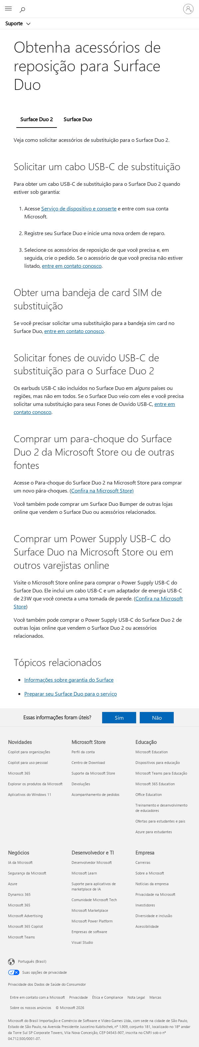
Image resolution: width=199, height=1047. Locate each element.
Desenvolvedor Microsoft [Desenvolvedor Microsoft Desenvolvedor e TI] (92, 862)
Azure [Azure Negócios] (12, 883)
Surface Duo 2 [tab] (36, 119)
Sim (119, 717)
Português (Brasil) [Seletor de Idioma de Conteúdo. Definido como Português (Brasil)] (32, 961)
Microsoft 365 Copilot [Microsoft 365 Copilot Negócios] (25, 926)
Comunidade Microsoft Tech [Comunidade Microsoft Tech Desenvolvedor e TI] (94, 899)
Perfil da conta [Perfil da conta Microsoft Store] (83, 751)
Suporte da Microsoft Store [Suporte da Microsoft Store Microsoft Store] (93, 773)
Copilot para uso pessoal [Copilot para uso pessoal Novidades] (28, 762)
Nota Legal (136, 997)
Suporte (14, 23)
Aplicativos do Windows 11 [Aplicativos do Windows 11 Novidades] (29, 794)
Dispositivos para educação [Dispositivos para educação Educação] (157, 762)
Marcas (155, 997)
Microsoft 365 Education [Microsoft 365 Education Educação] (155, 783)
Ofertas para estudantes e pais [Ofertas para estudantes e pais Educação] (160, 821)
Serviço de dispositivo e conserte (78, 208)
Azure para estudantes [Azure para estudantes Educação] (153, 831)
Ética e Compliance (107, 997)
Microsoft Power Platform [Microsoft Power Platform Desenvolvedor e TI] (92, 920)
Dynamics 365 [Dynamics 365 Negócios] (19, 894)
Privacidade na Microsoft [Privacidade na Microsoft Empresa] (155, 894)
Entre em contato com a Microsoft (37, 997)
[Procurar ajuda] (23, 8)
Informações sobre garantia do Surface (68, 679)
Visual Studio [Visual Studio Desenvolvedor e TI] (82, 942)
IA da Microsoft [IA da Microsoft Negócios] (20, 862)
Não (157, 717)
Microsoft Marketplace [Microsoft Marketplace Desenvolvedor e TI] (90, 910)
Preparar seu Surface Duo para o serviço (70, 693)
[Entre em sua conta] (188, 9)
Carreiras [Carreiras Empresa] (142, 862)
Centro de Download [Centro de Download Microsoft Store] (88, 762)
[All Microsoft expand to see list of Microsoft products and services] (8, 9)
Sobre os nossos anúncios (30, 1007)
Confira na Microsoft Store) (102, 490)
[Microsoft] (99, 5)
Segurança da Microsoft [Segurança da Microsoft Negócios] (27, 873)
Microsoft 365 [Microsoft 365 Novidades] (19, 773)
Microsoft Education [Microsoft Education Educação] (151, 751)
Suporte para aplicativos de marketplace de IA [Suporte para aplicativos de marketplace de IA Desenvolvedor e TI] (94, 886)
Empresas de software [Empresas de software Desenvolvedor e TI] (89, 931)
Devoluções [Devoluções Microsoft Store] (81, 783)
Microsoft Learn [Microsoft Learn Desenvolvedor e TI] (84, 873)
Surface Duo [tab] (78, 119)
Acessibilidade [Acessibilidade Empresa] (147, 926)
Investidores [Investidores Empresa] (145, 904)
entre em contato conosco (71, 265)
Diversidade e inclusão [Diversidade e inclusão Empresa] (153, 915)
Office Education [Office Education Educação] (148, 794)
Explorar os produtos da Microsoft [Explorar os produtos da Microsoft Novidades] (35, 783)
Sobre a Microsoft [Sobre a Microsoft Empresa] (149, 873)
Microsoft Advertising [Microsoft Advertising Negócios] (25, 915)
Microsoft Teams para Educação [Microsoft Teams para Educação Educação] (161, 773)
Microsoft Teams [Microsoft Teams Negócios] (21, 936)
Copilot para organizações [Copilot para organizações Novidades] (29, 751)
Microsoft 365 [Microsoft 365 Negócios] (19, 904)
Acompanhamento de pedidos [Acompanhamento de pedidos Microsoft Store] (95, 794)
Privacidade (78, 997)
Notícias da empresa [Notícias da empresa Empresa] (152, 883)
